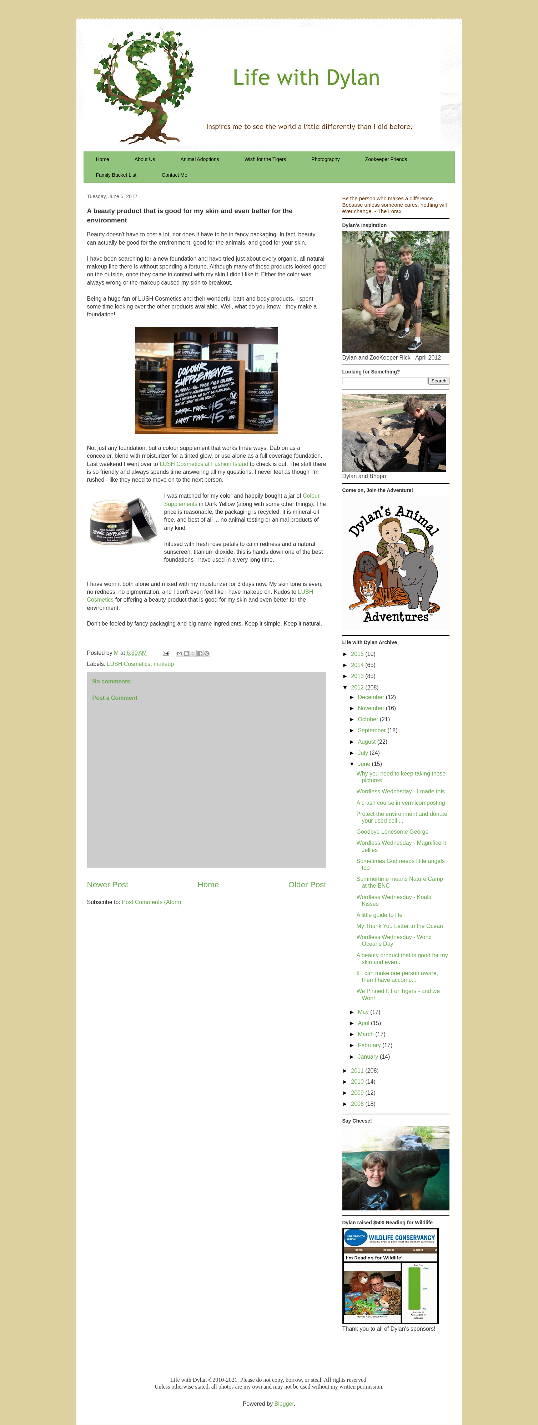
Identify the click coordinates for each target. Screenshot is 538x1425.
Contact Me (174, 175)
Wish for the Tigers (265, 159)
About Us (145, 159)
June (365, 764)
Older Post (307, 884)
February (370, 1045)
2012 (358, 687)
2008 (358, 1104)
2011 (358, 1071)
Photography (325, 159)
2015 (358, 654)
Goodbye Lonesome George (392, 832)
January (368, 1057)
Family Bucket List (116, 175)
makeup (164, 664)
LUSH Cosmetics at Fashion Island (204, 464)
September (372, 730)
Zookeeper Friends (386, 159)
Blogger (284, 1404)
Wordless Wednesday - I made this (400, 791)
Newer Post (108, 884)
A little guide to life (379, 915)
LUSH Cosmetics (129, 664)
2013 (358, 676)
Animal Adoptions (199, 159)
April (364, 1023)
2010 (358, 1082)
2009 (358, 1093)
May (364, 1012)
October (368, 719)
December (372, 697)
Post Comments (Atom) (151, 902)
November (372, 708)
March (366, 1034)
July (363, 753)
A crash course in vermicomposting (400, 803)
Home (102, 159)
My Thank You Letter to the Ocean (399, 926)
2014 (358, 665)
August (367, 742)
